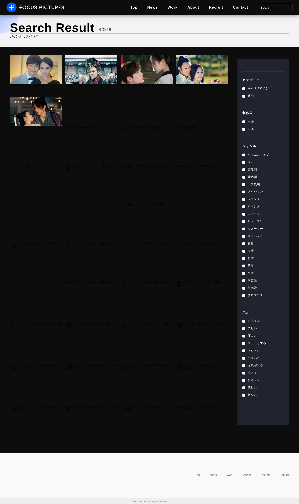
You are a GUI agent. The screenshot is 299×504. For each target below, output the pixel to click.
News (147, 7)
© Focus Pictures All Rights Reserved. (149, 501)
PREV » (223, 429)
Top (127, 7)
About (190, 7)
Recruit (213, 7)
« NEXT (15, 429)
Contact (239, 7)
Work (168, 7)
